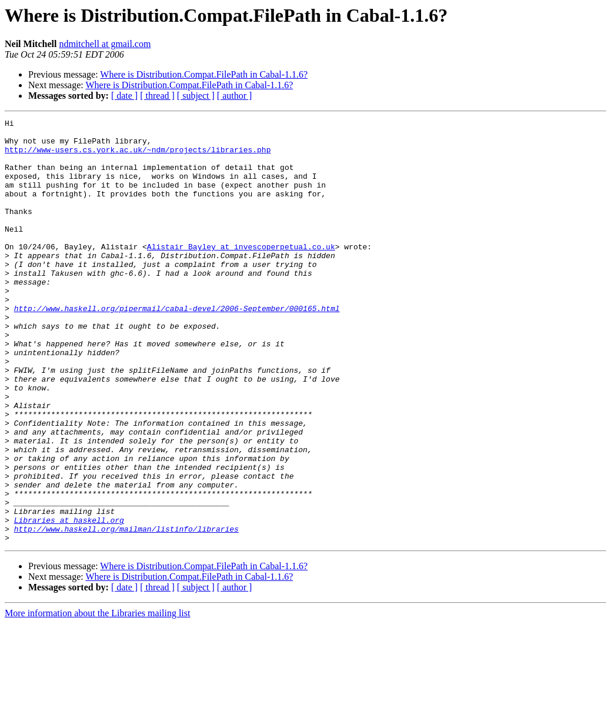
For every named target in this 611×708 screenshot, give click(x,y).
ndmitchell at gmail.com (105, 44)
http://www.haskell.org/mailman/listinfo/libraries (126, 611)
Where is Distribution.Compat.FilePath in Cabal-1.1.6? (204, 74)
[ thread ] (157, 96)
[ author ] (234, 96)
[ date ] (124, 96)
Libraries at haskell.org (69, 601)
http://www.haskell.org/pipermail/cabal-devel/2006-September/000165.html (177, 347)
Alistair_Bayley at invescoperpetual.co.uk (241, 273)
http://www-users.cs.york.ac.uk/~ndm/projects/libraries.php (138, 156)
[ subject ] (196, 96)
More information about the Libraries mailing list (97, 698)
